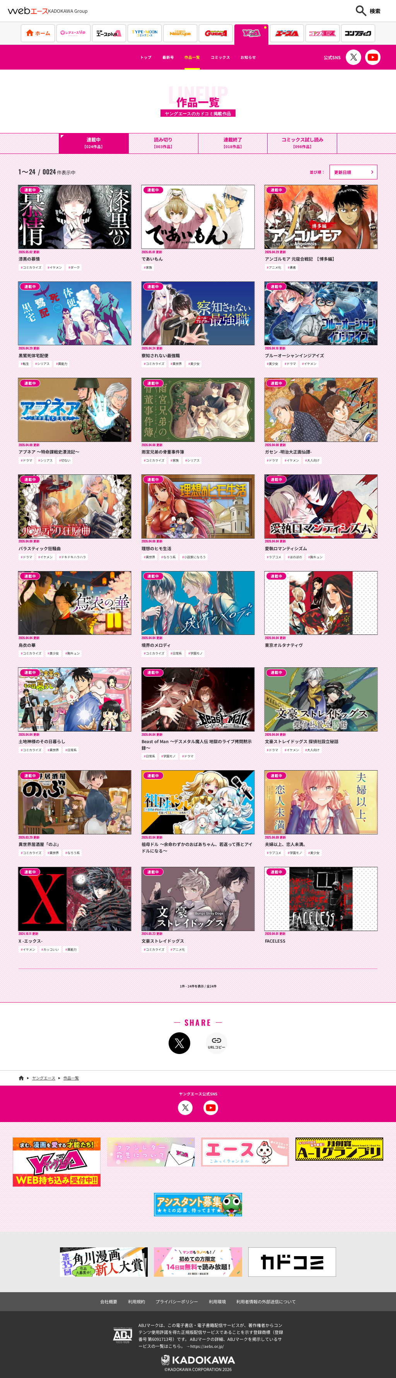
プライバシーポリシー (178, 1299)
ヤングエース (43, 1077)
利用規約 (141, 1299)
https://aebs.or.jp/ (208, 1343)
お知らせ (265, 57)
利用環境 (216, 1299)
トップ (127, 57)
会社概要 (115, 1299)
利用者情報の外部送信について (262, 1299)
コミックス (227, 57)
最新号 (156, 57)
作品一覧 (188, 57)
